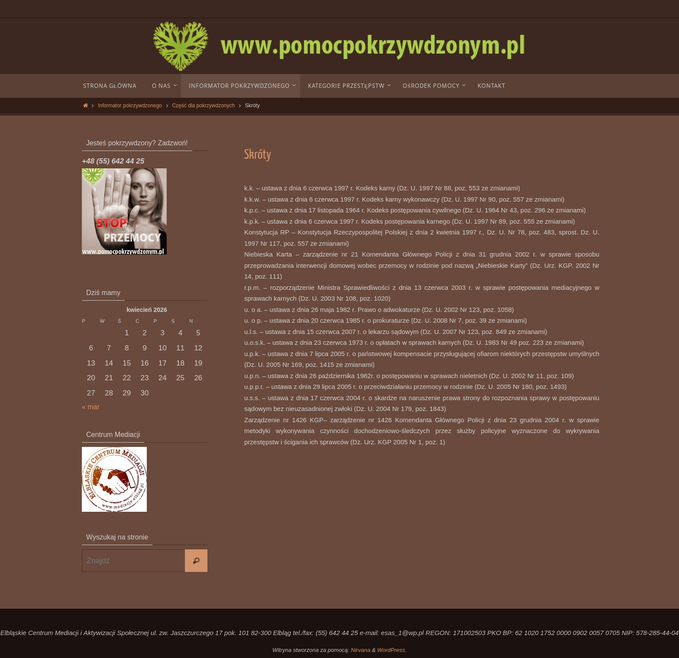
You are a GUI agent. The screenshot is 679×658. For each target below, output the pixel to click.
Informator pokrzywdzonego (130, 106)
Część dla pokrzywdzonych (203, 106)
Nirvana (360, 650)
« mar (91, 407)
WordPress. (392, 650)
